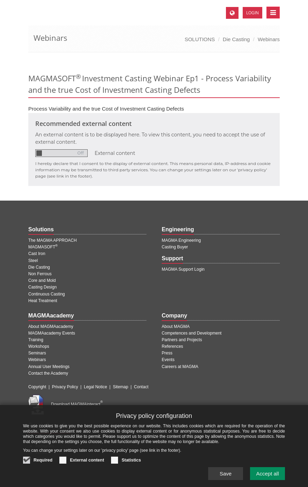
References (172, 346)
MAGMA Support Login (183, 269)
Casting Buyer (175, 247)
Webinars (269, 39)
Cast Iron (36, 253)
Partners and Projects (182, 339)
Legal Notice (95, 386)
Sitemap (120, 386)
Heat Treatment (42, 300)
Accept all (267, 477)
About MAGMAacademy (50, 326)
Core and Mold (42, 280)
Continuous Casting (46, 294)
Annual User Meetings (48, 366)
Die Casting (236, 39)
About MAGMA (176, 326)
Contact (141, 386)
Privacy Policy (65, 386)
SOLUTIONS (200, 39)
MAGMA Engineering (181, 240)
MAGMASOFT (43, 247)
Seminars (37, 353)
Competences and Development (191, 333)
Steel (33, 260)
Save (226, 477)
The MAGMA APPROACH (52, 240)
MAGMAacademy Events (51, 333)
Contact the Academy (48, 373)
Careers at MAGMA (180, 366)
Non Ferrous (40, 273)
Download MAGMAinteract (77, 404)
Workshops (38, 346)
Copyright (37, 386)
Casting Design (42, 287)
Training (35, 339)
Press (167, 353)
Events (168, 359)
